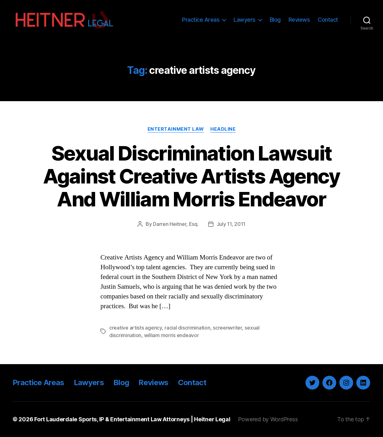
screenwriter (227, 328)
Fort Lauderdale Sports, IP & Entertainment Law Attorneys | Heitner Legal (132, 419)
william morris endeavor (171, 335)
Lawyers (245, 19)
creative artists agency (135, 328)
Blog (275, 19)
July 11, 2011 (231, 224)
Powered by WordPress (268, 419)
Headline (222, 129)
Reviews (299, 19)
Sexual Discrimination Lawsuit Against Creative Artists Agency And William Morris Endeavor (191, 176)
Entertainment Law (176, 129)
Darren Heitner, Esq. (176, 224)
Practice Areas (200, 19)
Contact (328, 19)
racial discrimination (187, 328)
